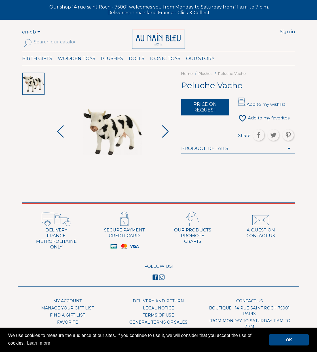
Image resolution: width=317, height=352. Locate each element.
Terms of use (158, 322)
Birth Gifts (37, 66)
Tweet (273, 142)
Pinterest (288, 142)
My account (67, 308)
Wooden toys (76, 66)
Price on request (205, 114)
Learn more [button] (38, 343)
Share (258, 142)
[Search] (54, 42)
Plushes (112, 66)
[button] (165, 139)
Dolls (136, 66)
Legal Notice (158, 315)
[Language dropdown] (39, 32)
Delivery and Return (158, 308)
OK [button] (289, 340)
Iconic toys (165, 66)
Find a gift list (67, 322)
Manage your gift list (67, 315)
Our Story (200, 66)
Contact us (249, 308)
